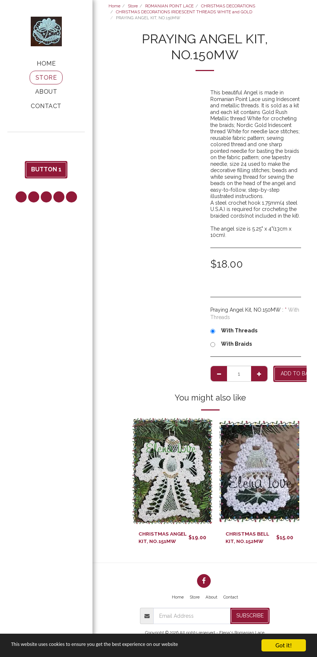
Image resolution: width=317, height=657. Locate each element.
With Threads (233, 331)
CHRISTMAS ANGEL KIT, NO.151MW (163, 537)
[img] (172, 471)
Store (133, 6)
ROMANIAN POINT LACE (169, 6)
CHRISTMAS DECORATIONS (228, 6)
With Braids (231, 344)
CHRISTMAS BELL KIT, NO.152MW (248, 537)
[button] (46, 142)
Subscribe (250, 616)
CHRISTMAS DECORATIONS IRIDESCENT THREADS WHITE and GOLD (184, 11)
